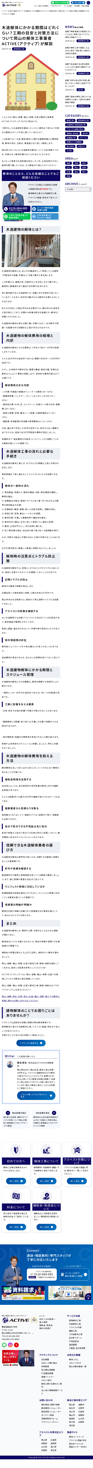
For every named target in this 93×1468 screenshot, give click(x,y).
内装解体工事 (75, 1324)
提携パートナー (47, 1377)
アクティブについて (48, 1355)
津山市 (72, 1412)
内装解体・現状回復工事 (76, 125)
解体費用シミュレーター (51, 1408)
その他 (69, 150)
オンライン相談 (47, 1415)
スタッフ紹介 (46, 1381)
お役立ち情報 (73, 1355)
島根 (84, 167)
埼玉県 (72, 1426)
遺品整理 (73, 1345)
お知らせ (81, 146)
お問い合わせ (46, 1400)
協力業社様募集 (48, 1370)
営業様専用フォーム (49, 1419)
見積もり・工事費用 (74, 142)
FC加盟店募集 (47, 1374)
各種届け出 (71, 138)
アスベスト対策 (75, 1328)
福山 (76, 171)
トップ (35, 6)
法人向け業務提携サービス (52, 1392)
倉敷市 (81, 1405)
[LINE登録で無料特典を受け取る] (23, 1294)
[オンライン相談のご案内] (69, 1294)
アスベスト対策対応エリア (51, 1434)
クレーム (83, 138)
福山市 (72, 1415)
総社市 (72, 1408)
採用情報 (45, 1367)
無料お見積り (45, 1329)
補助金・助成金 (72, 133)
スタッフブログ (75, 1363)
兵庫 (76, 163)
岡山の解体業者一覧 (77, 1367)
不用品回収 (74, 1341)
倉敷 (68, 163)
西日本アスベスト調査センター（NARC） (78, 1446)
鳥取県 (81, 1415)
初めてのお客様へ (44, 6)
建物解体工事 (83, 120)
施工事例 (77, 6)
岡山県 (72, 1405)
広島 (68, 171)
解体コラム (73, 1360)
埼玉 (84, 163)
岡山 (76, 167)
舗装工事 (70, 120)
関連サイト (72, 1433)
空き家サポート (75, 1338)
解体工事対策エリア (77, 1400)
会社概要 (45, 1360)
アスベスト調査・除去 (75, 129)
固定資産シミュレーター (51, 1412)
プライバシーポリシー (50, 1422)
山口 (68, 167)
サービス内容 (73, 1316)
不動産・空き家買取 (77, 1348)
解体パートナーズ (76, 1437)
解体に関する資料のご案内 (51, 1386)
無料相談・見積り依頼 (50, 1405)
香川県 (72, 1422)
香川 (84, 171)
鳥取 (68, 176)
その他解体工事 (75, 1335)
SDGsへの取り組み (49, 1363)
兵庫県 (81, 1422)
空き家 (85, 133)
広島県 (81, 1412)
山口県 (81, 1419)
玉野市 (81, 1408)
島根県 (72, 1419)
